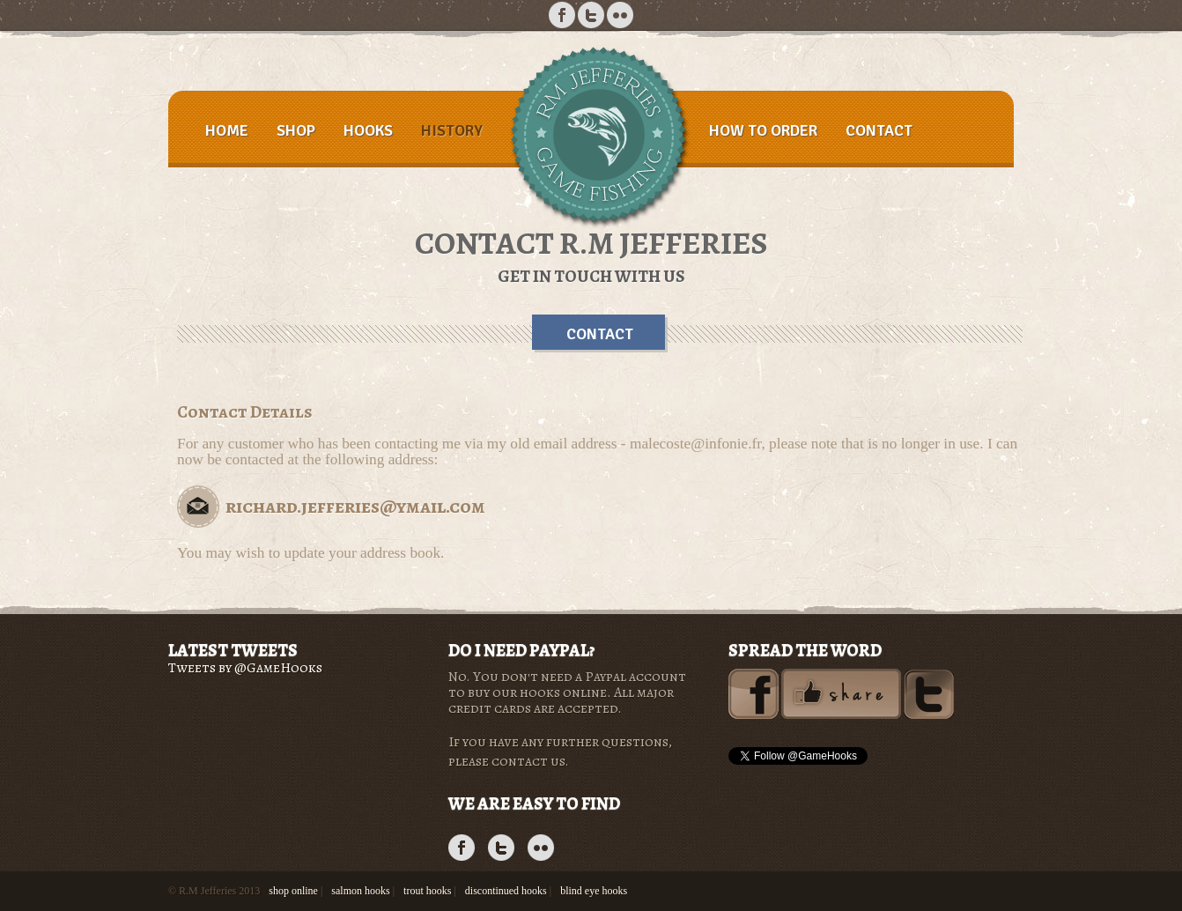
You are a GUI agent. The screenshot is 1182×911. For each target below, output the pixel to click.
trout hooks (427, 891)
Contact (879, 130)
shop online (293, 891)
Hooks (368, 130)
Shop (296, 130)
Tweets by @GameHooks (245, 668)
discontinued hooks (506, 891)
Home (226, 130)
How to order (763, 130)
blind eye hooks (593, 891)
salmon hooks (360, 891)
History (452, 130)
